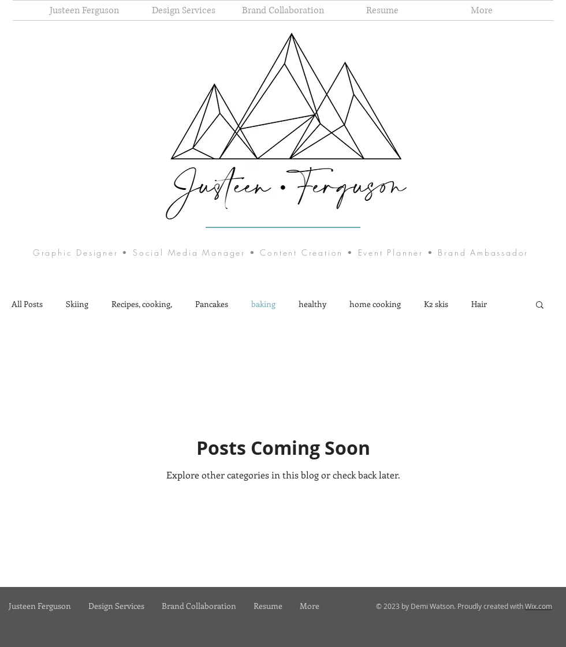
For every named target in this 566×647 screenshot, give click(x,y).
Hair (479, 303)
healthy (312, 303)
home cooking (375, 303)
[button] (539, 306)
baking (263, 303)
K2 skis (436, 303)
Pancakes (211, 303)
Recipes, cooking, (141, 303)
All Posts (27, 303)
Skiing (77, 303)
